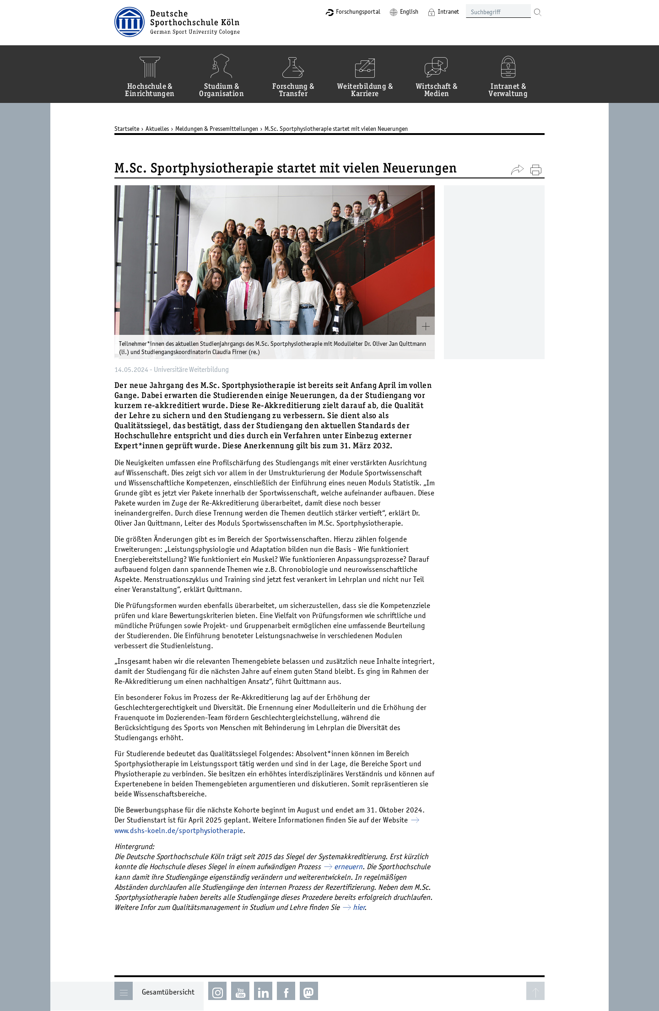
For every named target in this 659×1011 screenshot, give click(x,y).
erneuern (348, 866)
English (409, 11)
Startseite (126, 128)
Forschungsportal (358, 11)
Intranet (448, 11)
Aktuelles (157, 128)
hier (359, 907)
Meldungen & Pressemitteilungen (216, 128)
